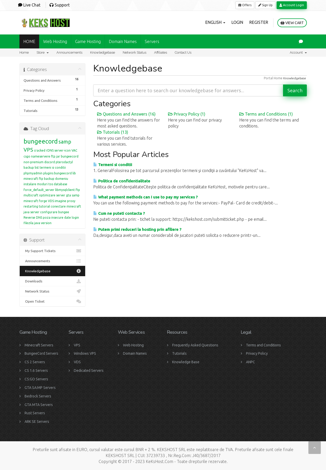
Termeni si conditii (112, 164)
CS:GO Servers (36, 379)
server (34, 212)
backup (49, 178)
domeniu (61, 178)
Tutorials (179, 353)
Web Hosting (55, 41)
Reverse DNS (33, 217)
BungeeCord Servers (41, 353)
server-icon (62, 150)
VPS (28, 150)
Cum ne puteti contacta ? (119, 213)
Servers (152, 41)
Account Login (291, 5)
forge (43, 201)
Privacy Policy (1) (186, 114)
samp (65, 142)
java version (43, 223)
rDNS (50, 150)
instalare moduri (36, 184)
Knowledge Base (185, 362)
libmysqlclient (65, 189)
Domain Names (135, 353)
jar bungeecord (67, 156)
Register (258, 22)
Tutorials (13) (112, 132)
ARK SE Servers (37, 421)
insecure (57, 217)
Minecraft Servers (39, 345)
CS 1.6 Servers (36, 370)
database (60, 184)
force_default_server (39, 189)
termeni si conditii (53, 167)
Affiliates (160, 52)
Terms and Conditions (263, 345)
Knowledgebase (102, 52)
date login (71, 217)
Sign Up (265, 5)
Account (298, 52)
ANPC (250, 362)
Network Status (134, 52)
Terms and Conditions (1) (266, 114)
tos (50, 184)
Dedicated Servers (89, 370)
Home (24, 52)
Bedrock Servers (38, 396)
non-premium (34, 162)
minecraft (31, 201)
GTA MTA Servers (39, 405)
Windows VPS (85, 353)
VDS (51, 201)
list (37, 167)
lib (74, 173)
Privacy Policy (257, 353)
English (215, 22)
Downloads (52, 281)
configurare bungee (54, 212)
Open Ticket (52, 301)
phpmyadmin (33, 173)
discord (49, 162)
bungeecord (41, 141)
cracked (39, 150)
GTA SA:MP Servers (40, 388)
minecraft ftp (33, 178)
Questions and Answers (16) (126, 114)
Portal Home (273, 78)
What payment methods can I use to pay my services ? (145, 197)
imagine (60, 201)
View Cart (292, 23)
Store (43, 52)
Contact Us (183, 52)
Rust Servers (35, 413)
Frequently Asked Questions (195, 345)
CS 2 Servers (35, 362)
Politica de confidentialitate (121, 181)
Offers (244, 5)
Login (237, 22)
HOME (29, 41)
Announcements (69, 52)
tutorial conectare (52, 206)
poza (46, 217)
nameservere (40, 156)
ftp (53, 156)
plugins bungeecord (57, 173)
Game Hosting (88, 41)
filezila (28, 223)
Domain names (123, 41)
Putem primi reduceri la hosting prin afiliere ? (137, 229)
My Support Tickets (52, 251)
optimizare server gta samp (59, 195)
